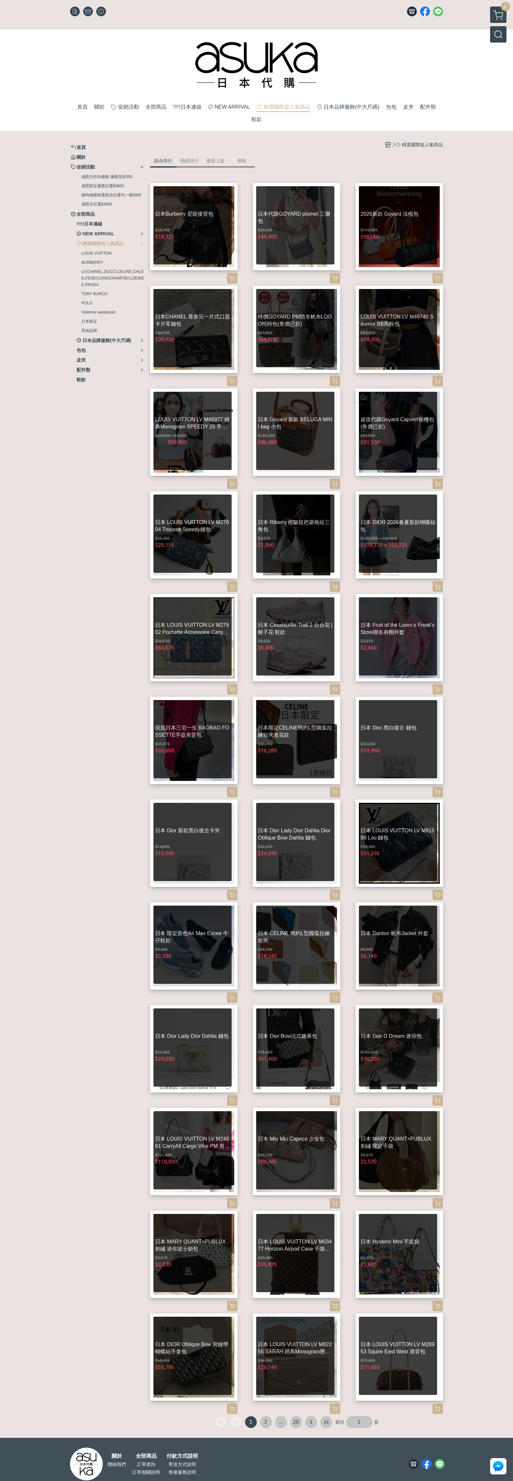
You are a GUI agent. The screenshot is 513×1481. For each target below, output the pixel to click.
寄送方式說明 (182, 1464)
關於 (117, 1456)
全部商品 (146, 1456)
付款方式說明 (182, 1456)
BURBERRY (92, 262)
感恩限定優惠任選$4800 (102, 186)
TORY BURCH (94, 294)
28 (296, 1422)
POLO (86, 303)
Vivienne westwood (98, 312)
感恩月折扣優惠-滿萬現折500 (107, 176)
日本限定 (89, 321)
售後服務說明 (182, 1472)
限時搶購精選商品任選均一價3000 (111, 195)
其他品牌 (89, 330)
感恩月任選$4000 (96, 204)
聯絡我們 (117, 1464)
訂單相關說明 (146, 1472)
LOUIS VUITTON (96, 253)
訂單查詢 (146, 1464)
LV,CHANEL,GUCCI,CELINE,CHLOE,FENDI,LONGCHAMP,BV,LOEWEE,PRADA (112, 278)
